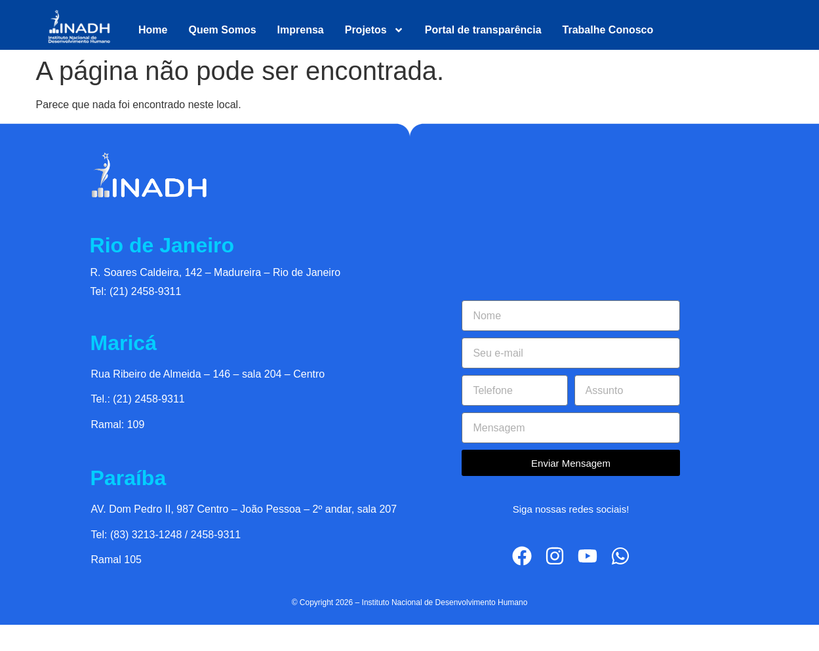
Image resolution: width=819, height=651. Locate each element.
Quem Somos (222, 29)
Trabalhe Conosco (608, 29)
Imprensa (300, 29)
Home (152, 29)
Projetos (374, 30)
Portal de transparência (483, 29)
